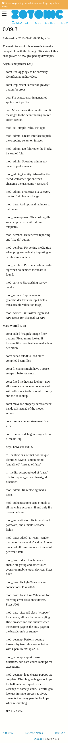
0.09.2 (59, 733)
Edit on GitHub (14, 711)
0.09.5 (9, 733)
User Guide (45, 22)
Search (21, 22)
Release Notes (34, 733)
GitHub (39, 739)
